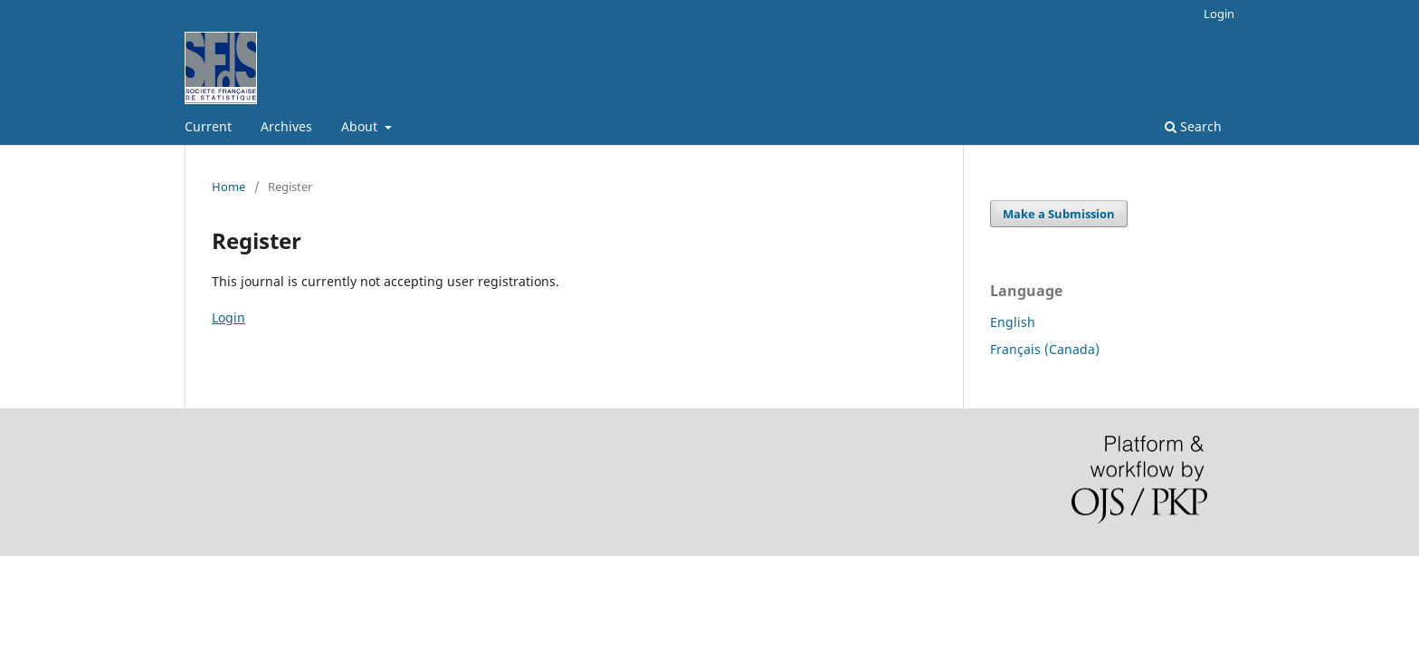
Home (228, 186)
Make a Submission (1059, 214)
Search (1193, 126)
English (1012, 322)
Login (1219, 13)
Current (208, 126)
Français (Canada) (1045, 349)
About (361, 126)
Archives (286, 126)
